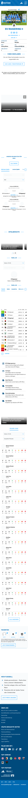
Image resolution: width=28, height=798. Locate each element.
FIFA (14, 782)
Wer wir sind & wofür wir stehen (9, 710)
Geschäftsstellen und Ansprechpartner (11, 713)
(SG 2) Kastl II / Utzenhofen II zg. (12, 349)
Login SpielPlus (5, 741)
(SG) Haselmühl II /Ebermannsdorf (10, 346)
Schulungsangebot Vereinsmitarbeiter (10, 734)
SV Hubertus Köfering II (12, 343)
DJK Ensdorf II (10, 330)
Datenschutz (16, 784)
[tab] (5, 169)
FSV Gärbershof (10, 312)
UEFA (9, 782)
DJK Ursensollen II (11, 340)
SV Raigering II (11, 318)
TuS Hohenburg (11, 321)
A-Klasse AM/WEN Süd (19, 46)
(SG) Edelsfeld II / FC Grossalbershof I (11, 327)
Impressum (23, 784)
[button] (11, 32)
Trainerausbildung (5, 732)
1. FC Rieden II (10, 333)
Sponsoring (4, 715)
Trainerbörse (4, 739)
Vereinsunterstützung (6, 717)
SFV (2, 782)
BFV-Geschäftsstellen (6, 736)
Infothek (3, 720)
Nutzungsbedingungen (6, 784)
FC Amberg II (10, 324)
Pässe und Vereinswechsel (7, 729)
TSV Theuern (10, 315)
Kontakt (3, 722)
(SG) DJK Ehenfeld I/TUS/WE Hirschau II (11, 336)
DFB (6, 782)
